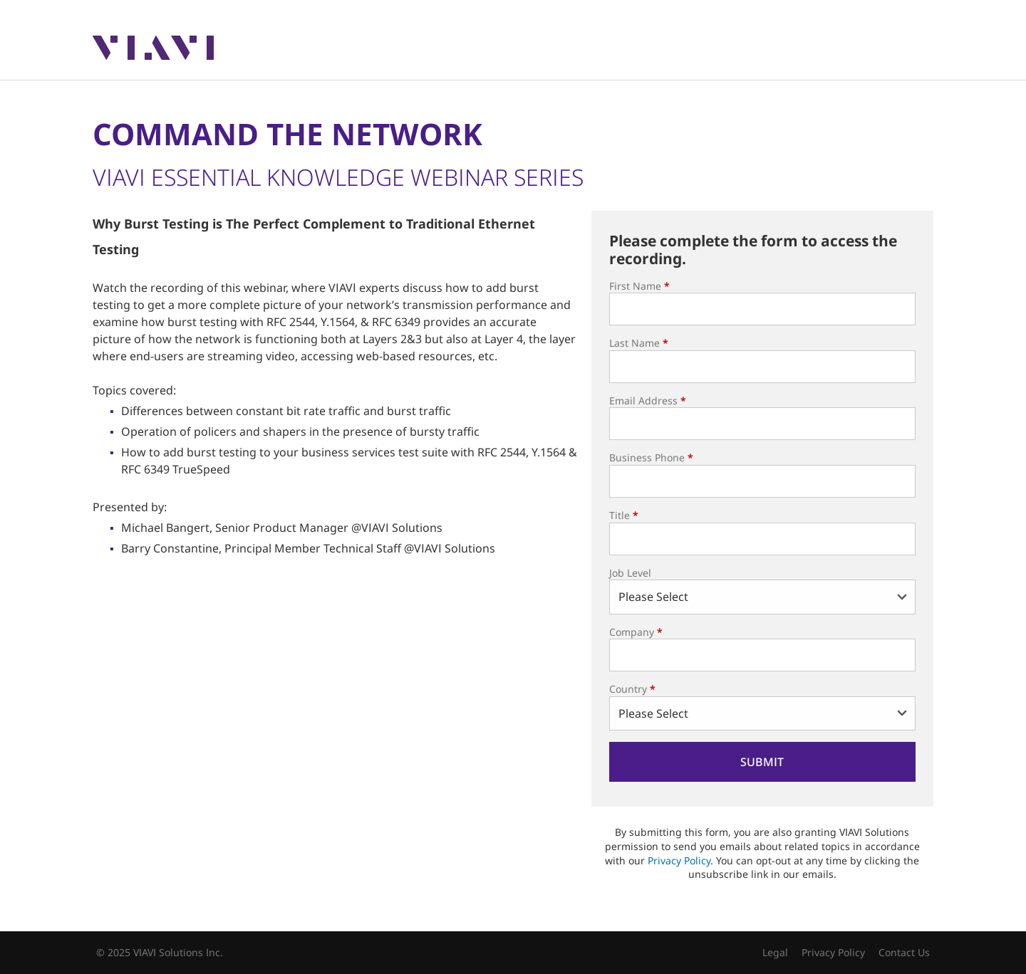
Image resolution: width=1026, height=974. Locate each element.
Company (636, 632)
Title (623, 515)
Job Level (630, 573)
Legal (775, 952)
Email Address (647, 400)
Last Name (638, 343)
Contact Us (904, 952)
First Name (639, 286)
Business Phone (651, 457)
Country (632, 689)
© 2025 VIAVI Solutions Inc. (159, 952)
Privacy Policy (679, 860)
